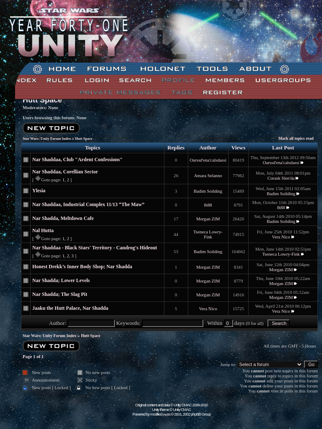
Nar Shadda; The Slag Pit (59, 294)
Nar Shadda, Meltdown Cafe (62, 218)
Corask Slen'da (281, 177)
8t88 (208, 204)
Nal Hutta (43, 230)
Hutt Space (42, 100)
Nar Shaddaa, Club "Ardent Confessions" (77, 159)
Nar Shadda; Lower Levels (61, 280)
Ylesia (38, 191)
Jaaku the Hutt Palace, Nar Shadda (70, 308)
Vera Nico (281, 236)
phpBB (166, 414)
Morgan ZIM (208, 218)
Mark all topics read (296, 138)
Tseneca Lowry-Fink (208, 234)
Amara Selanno (208, 175)
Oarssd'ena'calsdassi (208, 159)
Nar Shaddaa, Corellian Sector (65, 172)
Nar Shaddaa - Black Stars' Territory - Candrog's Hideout (94, 248)
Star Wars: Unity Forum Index (47, 138)
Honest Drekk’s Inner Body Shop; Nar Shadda (82, 266)
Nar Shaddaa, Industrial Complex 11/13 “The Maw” (88, 204)
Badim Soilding (208, 191)
